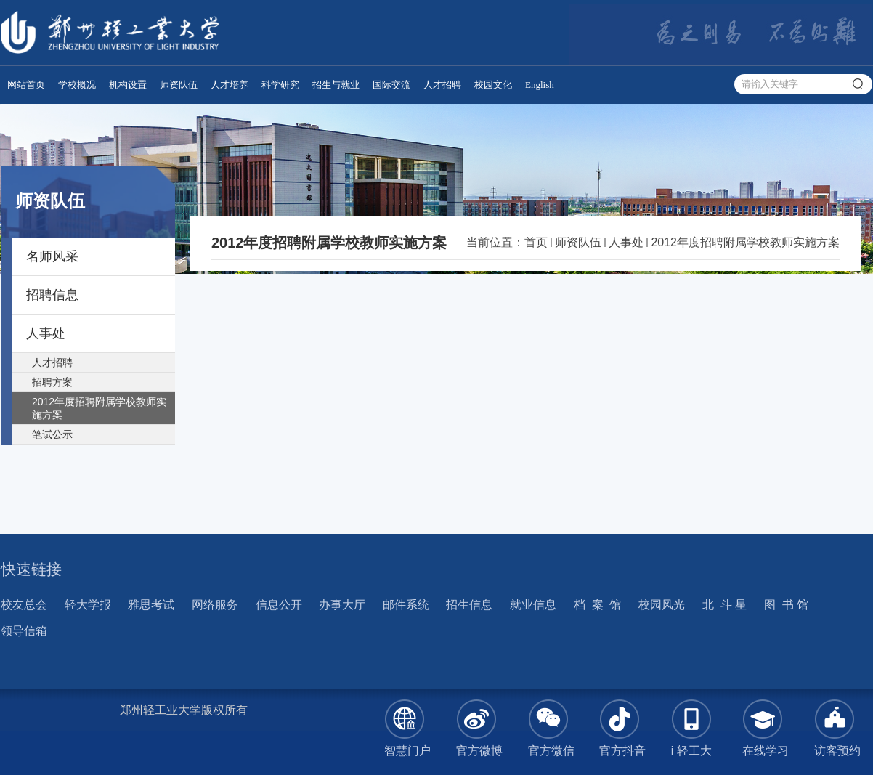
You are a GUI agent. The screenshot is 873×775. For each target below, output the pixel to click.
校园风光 (661, 605)
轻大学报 (88, 605)
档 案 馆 (598, 605)
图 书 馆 (786, 605)
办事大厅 (342, 605)
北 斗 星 (724, 605)
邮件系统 (406, 605)
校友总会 (24, 605)
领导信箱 (24, 631)
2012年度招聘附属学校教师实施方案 (745, 242)
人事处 (626, 242)
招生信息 (469, 605)
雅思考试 (151, 605)
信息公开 (279, 605)
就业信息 (533, 605)
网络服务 (215, 605)
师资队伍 (578, 242)
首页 (536, 242)
